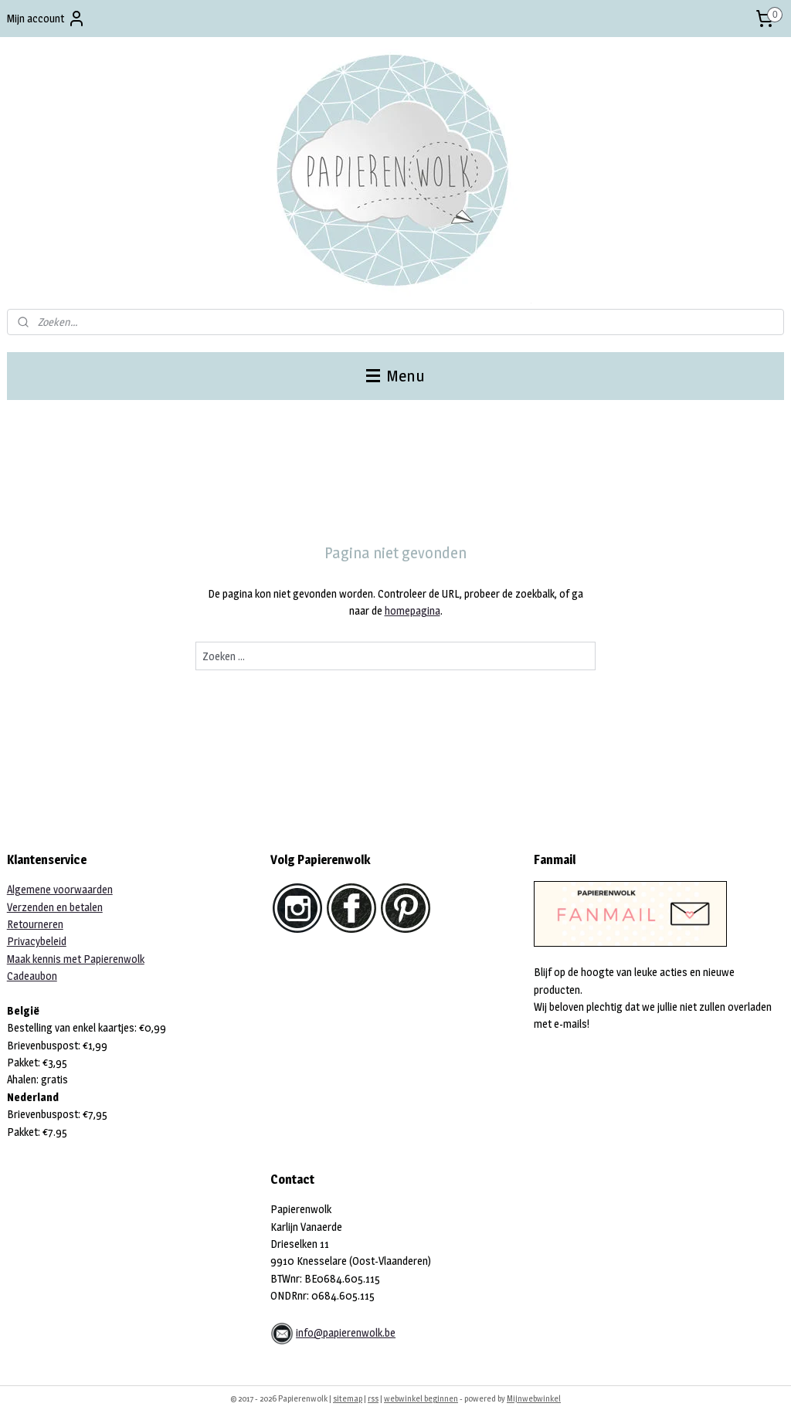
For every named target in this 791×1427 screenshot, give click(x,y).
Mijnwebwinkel (534, 1398)
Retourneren (35, 923)
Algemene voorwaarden (60, 889)
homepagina (412, 610)
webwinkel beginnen (421, 1398)
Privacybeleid (36, 940)
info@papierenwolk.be (346, 1332)
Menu (395, 375)
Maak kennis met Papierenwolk (75, 958)
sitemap (347, 1398)
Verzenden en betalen (55, 906)
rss (373, 1398)
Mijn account (46, 18)
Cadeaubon (32, 975)
